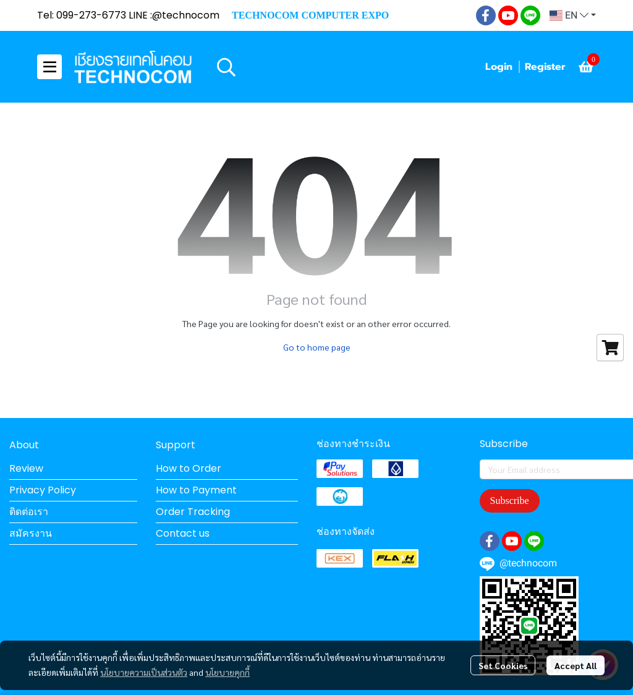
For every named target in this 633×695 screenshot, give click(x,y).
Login (498, 66)
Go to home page (316, 346)
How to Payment (196, 490)
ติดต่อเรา (28, 512)
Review (26, 468)
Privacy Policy (42, 490)
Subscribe (509, 500)
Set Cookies (502, 665)
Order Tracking (193, 512)
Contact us (183, 533)
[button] (573, 15)
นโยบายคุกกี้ (227, 672)
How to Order (188, 468)
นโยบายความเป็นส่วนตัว (143, 672)
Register (545, 66)
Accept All (575, 665)
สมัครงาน (30, 533)
